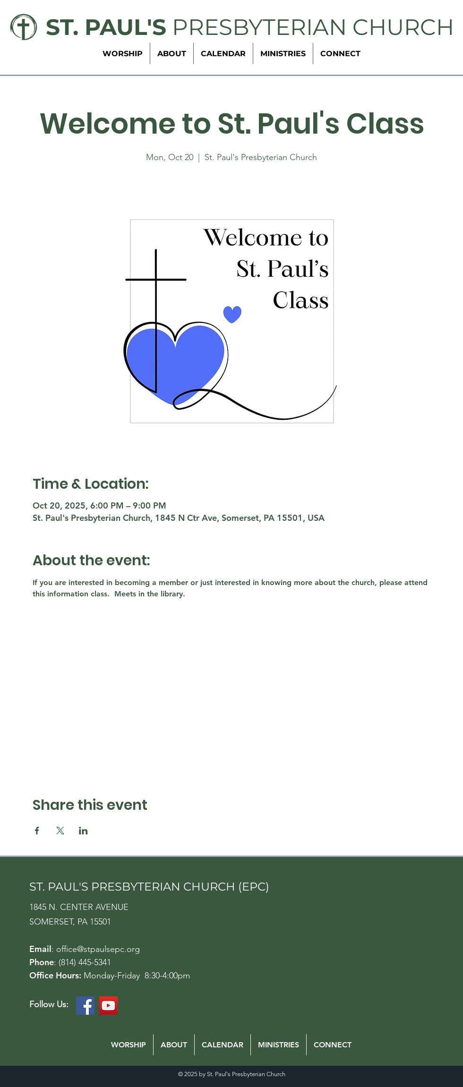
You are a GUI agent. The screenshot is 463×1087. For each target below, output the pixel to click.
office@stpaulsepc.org (98, 949)
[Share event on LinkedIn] (83, 830)
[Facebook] (85, 1005)
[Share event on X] (60, 830)
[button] (283, 53)
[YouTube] (108, 1005)
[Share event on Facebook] (37, 830)
